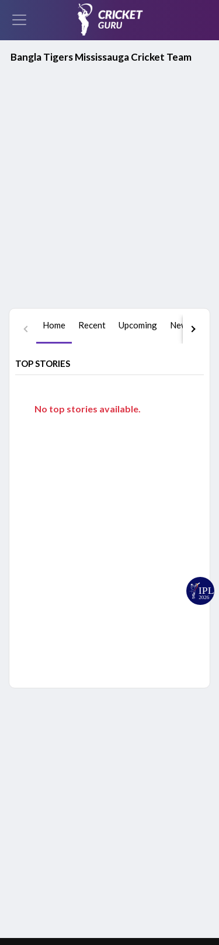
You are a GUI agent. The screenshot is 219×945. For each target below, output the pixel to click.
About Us (161, 887)
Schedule (144, 784)
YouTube (42, 766)
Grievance (163, 909)
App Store (142, 721)
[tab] (54, 168)
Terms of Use (109, 909)
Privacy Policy (50, 909)
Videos (140, 836)
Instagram (44, 807)
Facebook (43, 787)
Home (138, 766)
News (137, 819)
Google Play (80, 721)
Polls (136, 854)
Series (138, 801)
